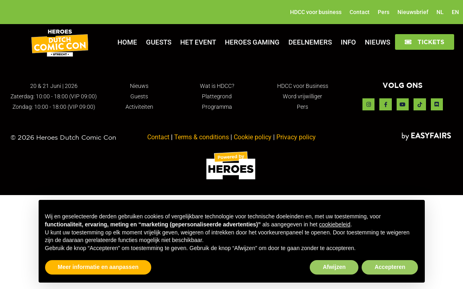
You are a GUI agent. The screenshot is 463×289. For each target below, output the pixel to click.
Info (348, 42)
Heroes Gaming (252, 42)
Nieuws (377, 42)
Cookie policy (253, 137)
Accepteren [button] (390, 267)
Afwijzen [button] (334, 267)
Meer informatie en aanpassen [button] (98, 267)
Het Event (198, 42)
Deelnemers (310, 42)
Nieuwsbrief (412, 12)
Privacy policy (296, 137)
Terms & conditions (201, 137)
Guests (158, 42)
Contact (360, 12)
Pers (383, 12)
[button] (424, 42)
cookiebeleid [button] (334, 224)
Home (127, 42)
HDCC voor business (316, 12)
